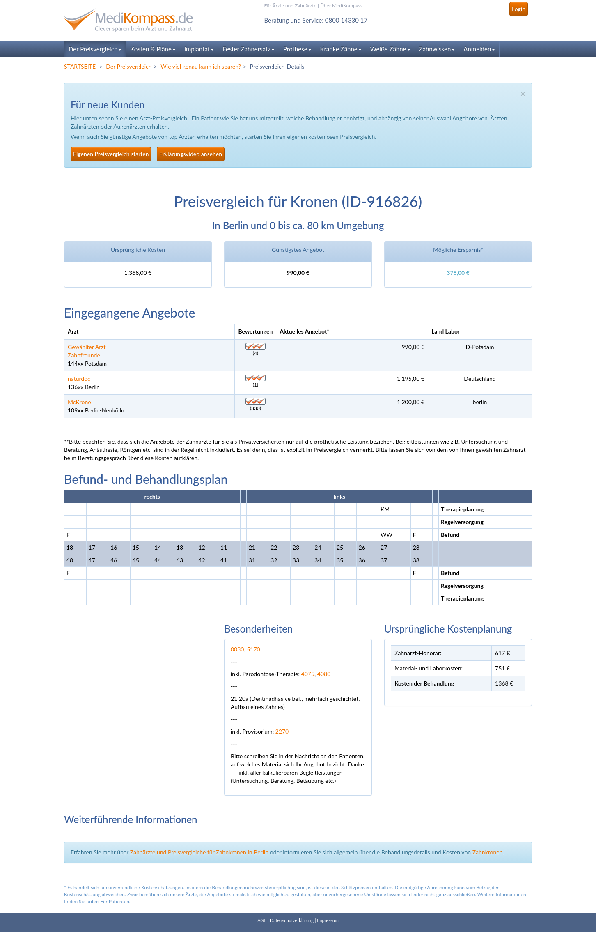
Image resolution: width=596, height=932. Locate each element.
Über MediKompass (341, 5)
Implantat (199, 49)
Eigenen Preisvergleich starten (111, 153)
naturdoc (79, 378)
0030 (237, 649)
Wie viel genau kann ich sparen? (200, 66)
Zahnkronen (487, 852)
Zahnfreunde (84, 355)
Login (518, 8)
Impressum (328, 920)
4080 (323, 673)
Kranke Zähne (341, 49)
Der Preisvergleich (95, 49)
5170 (253, 649)
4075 (307, 673)
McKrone (79, 401)
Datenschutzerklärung (292, 920)
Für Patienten (115, 901)
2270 (282, 731)
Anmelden (479, 49)
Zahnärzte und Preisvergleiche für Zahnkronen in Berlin (199, 852)
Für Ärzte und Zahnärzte (290, 5)
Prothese (297, 49)
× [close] (522, 93)
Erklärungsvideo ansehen (190, 153)
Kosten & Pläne (153, 49)
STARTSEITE (80, 66)
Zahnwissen (437, 49)
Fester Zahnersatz (248, 49)
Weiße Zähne (390, 49)
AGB (261, 920)
